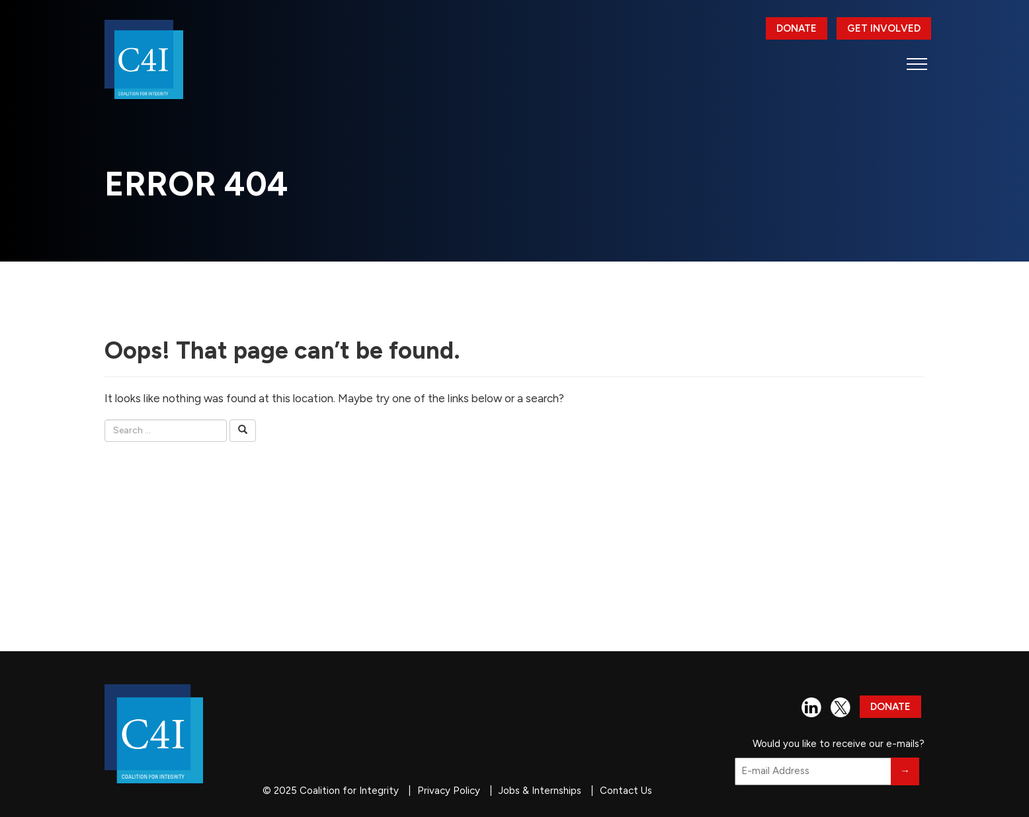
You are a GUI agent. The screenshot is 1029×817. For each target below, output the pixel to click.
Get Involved (884, 28)
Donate (796, 28)
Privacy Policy (448, 791)
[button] (916, 63)
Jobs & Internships (540, 791)
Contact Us (626, 791)
